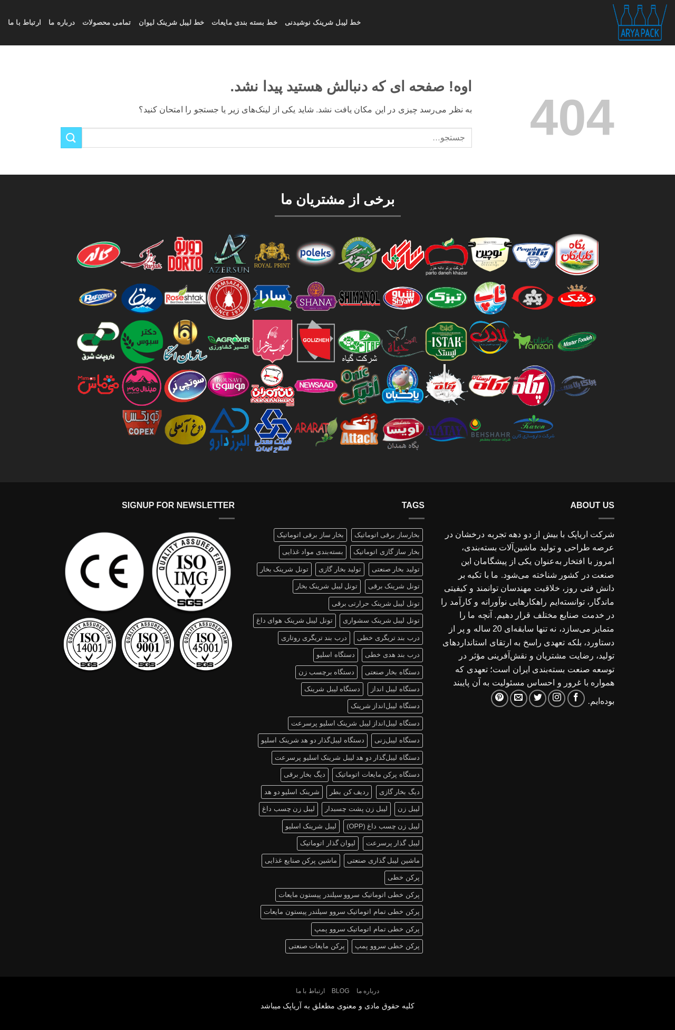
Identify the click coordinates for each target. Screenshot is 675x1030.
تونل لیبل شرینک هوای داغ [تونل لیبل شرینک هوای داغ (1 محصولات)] (294, 620)
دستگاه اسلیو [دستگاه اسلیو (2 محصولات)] (335, 655)
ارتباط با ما (24, 22)
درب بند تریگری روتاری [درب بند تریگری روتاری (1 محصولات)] (314, 638)
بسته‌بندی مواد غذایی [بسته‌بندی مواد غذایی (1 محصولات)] (312, 552)
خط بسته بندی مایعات (244, 22)
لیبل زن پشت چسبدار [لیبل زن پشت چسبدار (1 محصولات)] (356, 809)
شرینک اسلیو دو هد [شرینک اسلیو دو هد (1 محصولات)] (292, 792)
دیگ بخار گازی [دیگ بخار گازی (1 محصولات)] (399, 792)
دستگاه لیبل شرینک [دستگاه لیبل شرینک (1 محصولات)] (332, 689)
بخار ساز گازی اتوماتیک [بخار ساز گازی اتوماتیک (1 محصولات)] (386, 552)
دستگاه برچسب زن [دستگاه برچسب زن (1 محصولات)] (326, 672)
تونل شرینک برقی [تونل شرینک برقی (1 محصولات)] (394, 586)
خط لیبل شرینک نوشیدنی (323, 22)
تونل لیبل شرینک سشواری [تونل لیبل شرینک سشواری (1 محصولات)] (381, 620)
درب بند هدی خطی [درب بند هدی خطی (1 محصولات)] (392, 655)
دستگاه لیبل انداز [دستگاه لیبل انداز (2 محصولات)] (395, 689)
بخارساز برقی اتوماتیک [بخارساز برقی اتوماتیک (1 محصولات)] (387, 535)
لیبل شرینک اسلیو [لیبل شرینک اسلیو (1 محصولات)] (310, 826)
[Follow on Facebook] (576, 698)
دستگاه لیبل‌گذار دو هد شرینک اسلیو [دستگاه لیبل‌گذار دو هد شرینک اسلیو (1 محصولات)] (312, 740)
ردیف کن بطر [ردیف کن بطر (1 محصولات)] (349, 792)
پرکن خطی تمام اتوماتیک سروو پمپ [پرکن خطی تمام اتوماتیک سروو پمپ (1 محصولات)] (367, 929)
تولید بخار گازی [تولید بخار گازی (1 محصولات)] (340, 569)
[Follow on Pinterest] (499, 698)
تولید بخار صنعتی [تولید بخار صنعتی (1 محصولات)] (396, 569)
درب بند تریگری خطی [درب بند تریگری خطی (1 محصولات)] (388, 638)
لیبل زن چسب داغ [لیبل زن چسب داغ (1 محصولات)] (288, 809)
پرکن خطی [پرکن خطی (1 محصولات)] (404, 877)
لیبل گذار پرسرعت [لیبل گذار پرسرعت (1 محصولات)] (393, 843)
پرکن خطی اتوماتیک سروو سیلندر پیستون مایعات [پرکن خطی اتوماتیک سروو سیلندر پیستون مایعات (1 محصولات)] (349, 895)
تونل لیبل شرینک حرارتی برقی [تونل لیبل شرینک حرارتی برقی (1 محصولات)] (376, 603)
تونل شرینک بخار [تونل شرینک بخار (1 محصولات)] (284, 569)
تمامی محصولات (106, 22)
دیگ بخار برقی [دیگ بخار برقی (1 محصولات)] (304, 774)
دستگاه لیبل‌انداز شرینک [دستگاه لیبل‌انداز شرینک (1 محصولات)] (385, 706)
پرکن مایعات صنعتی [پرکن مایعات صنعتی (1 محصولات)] (316, 946)
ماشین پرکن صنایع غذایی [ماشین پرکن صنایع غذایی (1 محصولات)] (301, 860)
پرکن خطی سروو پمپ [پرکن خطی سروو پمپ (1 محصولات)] (387, 946)
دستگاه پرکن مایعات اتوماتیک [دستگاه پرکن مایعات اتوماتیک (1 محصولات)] (377, 774)
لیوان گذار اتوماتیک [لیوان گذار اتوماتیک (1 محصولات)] (327, 843)
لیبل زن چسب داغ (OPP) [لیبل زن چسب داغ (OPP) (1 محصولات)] (383, 826)
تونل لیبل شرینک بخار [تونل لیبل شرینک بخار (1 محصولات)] (327, 586)
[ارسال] (71, 137)
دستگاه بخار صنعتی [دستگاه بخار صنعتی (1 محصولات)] (392, 672)
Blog (341, 991)
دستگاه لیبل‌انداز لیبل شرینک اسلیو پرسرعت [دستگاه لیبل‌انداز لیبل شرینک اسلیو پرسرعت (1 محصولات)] (355, 723)
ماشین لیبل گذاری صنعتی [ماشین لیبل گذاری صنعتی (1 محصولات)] (383, 860)
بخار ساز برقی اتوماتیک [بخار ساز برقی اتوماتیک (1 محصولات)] (310, 535)
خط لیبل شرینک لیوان (172, 22)
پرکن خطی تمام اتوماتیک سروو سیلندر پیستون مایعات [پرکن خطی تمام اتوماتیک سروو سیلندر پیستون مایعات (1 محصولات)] (342, 911)
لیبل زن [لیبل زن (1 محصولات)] (409, 809)
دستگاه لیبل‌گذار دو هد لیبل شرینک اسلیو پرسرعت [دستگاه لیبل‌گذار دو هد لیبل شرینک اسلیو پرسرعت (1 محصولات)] (347, 757)
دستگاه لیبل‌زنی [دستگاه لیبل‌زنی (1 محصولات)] (397, 740)
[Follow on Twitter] (537, 698)
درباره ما (62, 22)
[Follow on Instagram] (556, 698)
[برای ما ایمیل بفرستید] (518, 698)
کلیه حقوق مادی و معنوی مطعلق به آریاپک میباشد (338, 1006)
